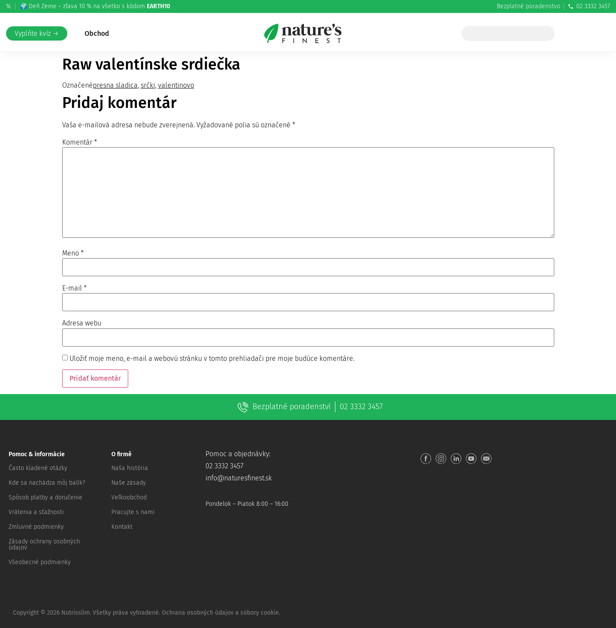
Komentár (79, 142)
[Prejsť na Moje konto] (578, 33)
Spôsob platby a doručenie (45, 497)
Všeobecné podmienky (40, 562)
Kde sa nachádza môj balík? (47, 482)
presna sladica (115, 85)
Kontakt (122, 526)
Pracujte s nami (133, 512)
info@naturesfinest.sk (238, 478)
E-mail (74, 288)
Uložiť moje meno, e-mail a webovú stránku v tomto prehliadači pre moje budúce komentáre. (211, 358)
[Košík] (595, 33)
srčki (148, 85)
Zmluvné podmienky (36, 526)
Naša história (129, 468)
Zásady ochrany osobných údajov (44, 544)
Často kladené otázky (38, 468)
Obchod (97, 33)
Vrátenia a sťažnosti (36, 512)
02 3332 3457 (589, 6)
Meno (73, 253)
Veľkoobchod (129, 497)
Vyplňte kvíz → (37, 33)
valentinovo (176, 85)
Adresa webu (81, 323)
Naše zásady (128, 482)
